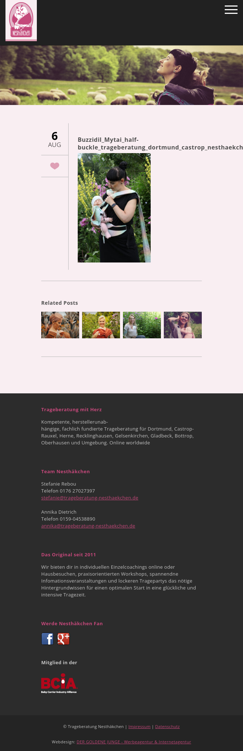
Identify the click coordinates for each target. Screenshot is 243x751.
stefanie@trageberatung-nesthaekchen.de (89, 497)
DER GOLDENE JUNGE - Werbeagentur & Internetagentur (134, 741)
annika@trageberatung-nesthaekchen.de (88, 525)
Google (63, 639)
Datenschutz (167, 726)
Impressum (139, 726)
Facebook (47, 639)
